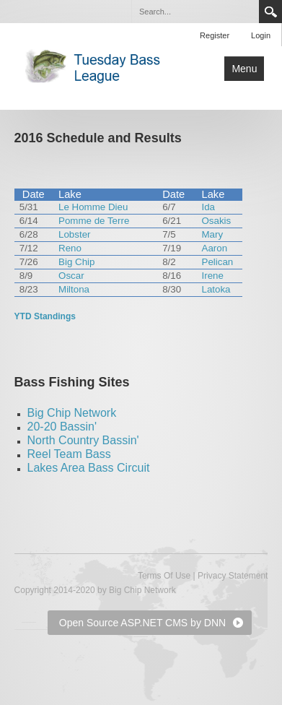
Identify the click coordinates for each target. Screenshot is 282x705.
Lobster (74, 234)
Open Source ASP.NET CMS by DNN (142, 622)
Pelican (218, 261)
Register (214, 35)
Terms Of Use (164, 576)
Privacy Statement (233, 576)
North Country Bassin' (83, 440)
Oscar (71, 275)
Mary (213, 234)
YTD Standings (45, 316)
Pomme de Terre (93, 220)
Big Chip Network (72, 413)
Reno (69, 248)
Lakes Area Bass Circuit (88, 468)
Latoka (216, 289)
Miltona (73, 289)
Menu (244, 68)
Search (270, 11)
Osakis (217, 220)
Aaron (215, 248)
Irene (213, 275)
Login (260, 35)
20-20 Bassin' (62, 426)
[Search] (194, 11)
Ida (209, 207)
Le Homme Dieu (93, 207)
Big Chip (76, 261)
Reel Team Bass (69, 454)
